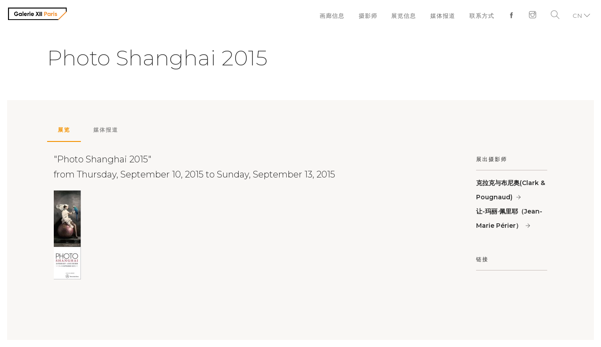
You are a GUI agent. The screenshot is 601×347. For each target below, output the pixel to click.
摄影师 (367, 15)
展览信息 (403, 15)
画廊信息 (331, 15)
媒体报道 (442, 15)
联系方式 (481, 15)
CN (577, 15)
